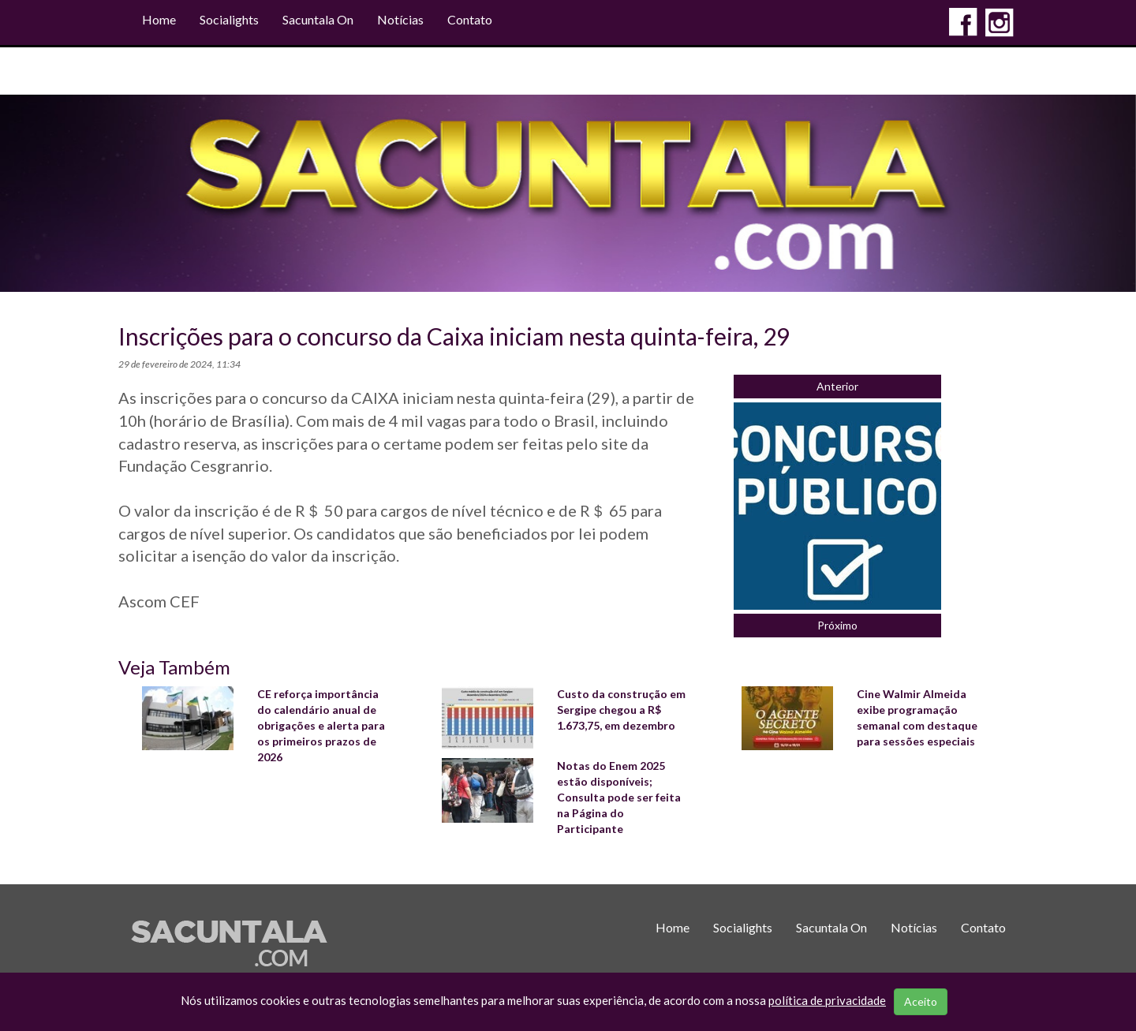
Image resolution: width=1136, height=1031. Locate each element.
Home (159, 19)
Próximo (837, 625)
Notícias (400, 19)
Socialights (229, 19)
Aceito (920, 1001)
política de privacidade (827, 1000)
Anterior (837, 386)
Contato (469, 19)
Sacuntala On (317, 19)
